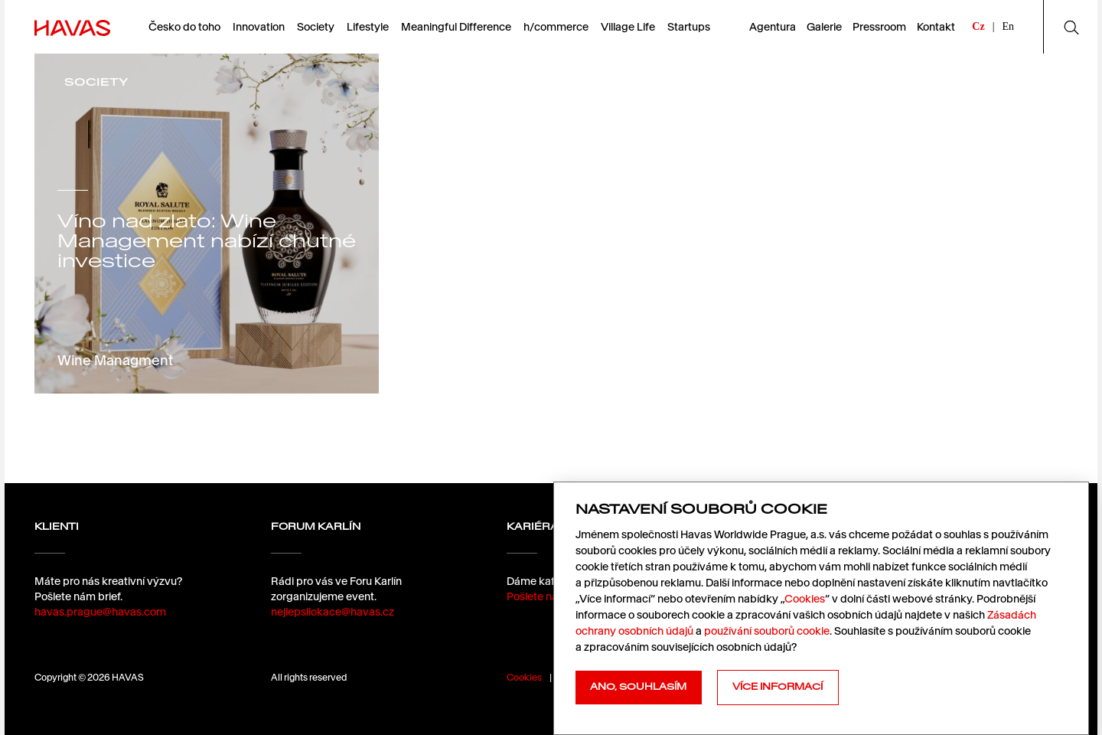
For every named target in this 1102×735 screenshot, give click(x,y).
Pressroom (879, 27)
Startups (688, 27)
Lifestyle (368, 27)
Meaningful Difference (456, 27)
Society (315, 27)
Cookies (524, 677)
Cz (978, 26)
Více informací (777, 686)
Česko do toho (184, 27)
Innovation (259, 27)
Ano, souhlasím (638, 686)
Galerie (824, 27)
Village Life (628, 27)
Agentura (772, 27)
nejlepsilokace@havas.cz (332, 612)
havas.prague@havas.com (100, 612)
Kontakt (936, 27)
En (1008, 26)
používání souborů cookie (767, 631)
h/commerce (555, 27)
